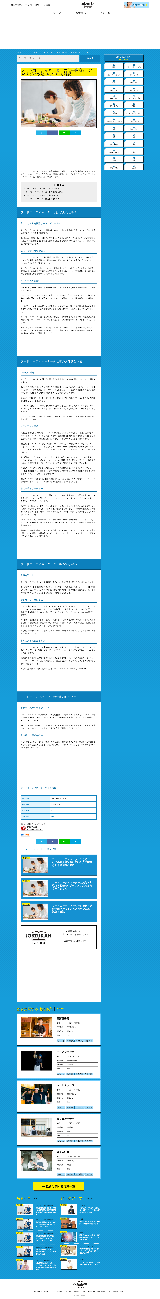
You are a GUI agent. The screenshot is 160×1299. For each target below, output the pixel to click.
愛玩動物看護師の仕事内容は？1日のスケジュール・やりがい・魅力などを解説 (45, 1238)
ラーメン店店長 (65, 1051)
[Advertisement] (80, 33)
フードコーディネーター (33, 52)
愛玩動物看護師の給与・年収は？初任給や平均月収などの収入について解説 (46, 1224)
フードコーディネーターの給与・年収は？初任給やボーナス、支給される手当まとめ (72, 885)
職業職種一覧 (81, 13)
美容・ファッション (113, 74)
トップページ (55, 13)
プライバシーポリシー (88, 1291)
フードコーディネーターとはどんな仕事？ (42, 188)
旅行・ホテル (134, 74)
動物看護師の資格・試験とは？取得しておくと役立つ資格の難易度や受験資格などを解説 (46, 1266)
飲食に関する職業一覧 (60, 1186)
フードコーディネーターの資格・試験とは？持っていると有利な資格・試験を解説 (72, 908)
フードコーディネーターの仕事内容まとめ (42, 199)
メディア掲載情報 (112, 1291)
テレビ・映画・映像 (133, 97)
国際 (113, 136)
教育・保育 (134, 81)
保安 (113, 128)
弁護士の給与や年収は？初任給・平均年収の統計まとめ (89, 1223)
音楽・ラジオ (114, 105)
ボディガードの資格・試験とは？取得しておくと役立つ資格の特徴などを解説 (89, 1210)
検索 (90, 58)
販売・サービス (114, 151)
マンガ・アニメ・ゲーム (134, 113)
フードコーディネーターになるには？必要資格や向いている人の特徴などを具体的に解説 (72, 862)
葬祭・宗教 (114, 167)
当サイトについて (49, 1291)
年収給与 (79, 1041)
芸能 (133, 105)
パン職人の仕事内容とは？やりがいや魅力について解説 (89, 1263)
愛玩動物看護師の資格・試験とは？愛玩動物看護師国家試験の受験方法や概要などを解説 (46, 1211)
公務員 (114, 159)
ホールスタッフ (65, 1085)
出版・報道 (114, 97)
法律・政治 (134, 128)
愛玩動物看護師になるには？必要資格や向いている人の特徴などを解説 (46, 1252)
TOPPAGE (20, 52)
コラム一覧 (105, 13)
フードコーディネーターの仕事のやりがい (42, 195)
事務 (133, 144)
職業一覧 (59, 1291)
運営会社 (76, 1291)
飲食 (53, 816)
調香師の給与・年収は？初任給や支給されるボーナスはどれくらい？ (89, 1237)
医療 (113, 66)
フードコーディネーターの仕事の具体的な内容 (44, 192)
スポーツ (114, 113)
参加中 (122, 1291)
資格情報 (70, 1041)
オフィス (134, 151)
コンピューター (134, 120)
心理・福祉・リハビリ (134, 66)
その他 (134, 167)
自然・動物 (114, 89)
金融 (133, 136)
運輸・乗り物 (134, 89)
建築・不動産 (114, 144)
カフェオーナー (65, 1118)
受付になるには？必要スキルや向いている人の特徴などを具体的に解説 (89, 1251)
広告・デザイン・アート (114, 120)
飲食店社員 (63, 1152)
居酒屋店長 (63, 1018)
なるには (60, 1041)
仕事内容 (88, 1041)
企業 (133, 159)
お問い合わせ (101, 1291)
